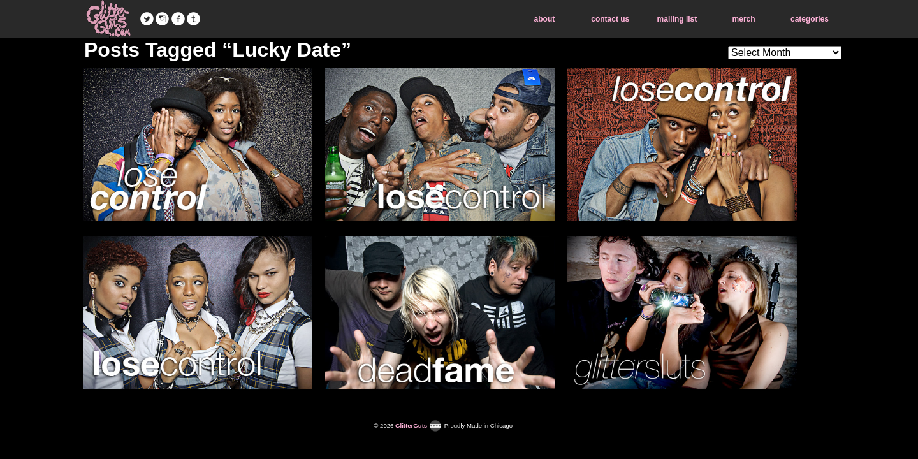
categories (809, 19)
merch (743, 19)
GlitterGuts (108, 19)
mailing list (677, 19)
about (544, 19)
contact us (610, 19)
